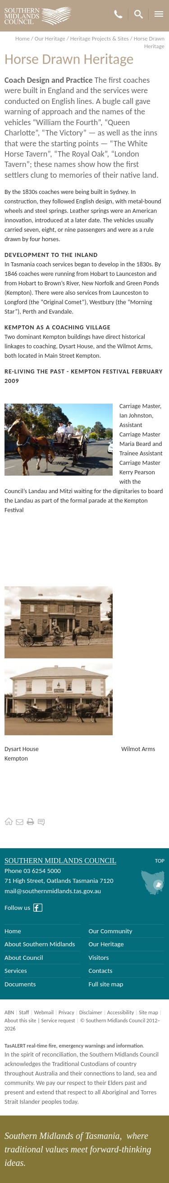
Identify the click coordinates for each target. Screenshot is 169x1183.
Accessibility (120, 1012)
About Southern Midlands (40, 944)
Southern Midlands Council (60, 860)
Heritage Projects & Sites (99, 38)
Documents (20, 984)
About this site (21, 1020)
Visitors (99, 958)
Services (16, 971)
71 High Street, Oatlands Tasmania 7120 (59, 881)
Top (159, 860)
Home (22, 38)
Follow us (17, 908)
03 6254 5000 (42, 871)
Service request (58, 1020)
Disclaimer (90, 1012)
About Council (24, 958)
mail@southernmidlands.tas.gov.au (53, 891)
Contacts (101, 971)
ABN (9, 1012)
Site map (148, 1012)
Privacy (66, 1012)
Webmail (43, 1012)
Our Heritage (50, 38)
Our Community (110, 931)
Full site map (106, 984)
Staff (24, 1012)
